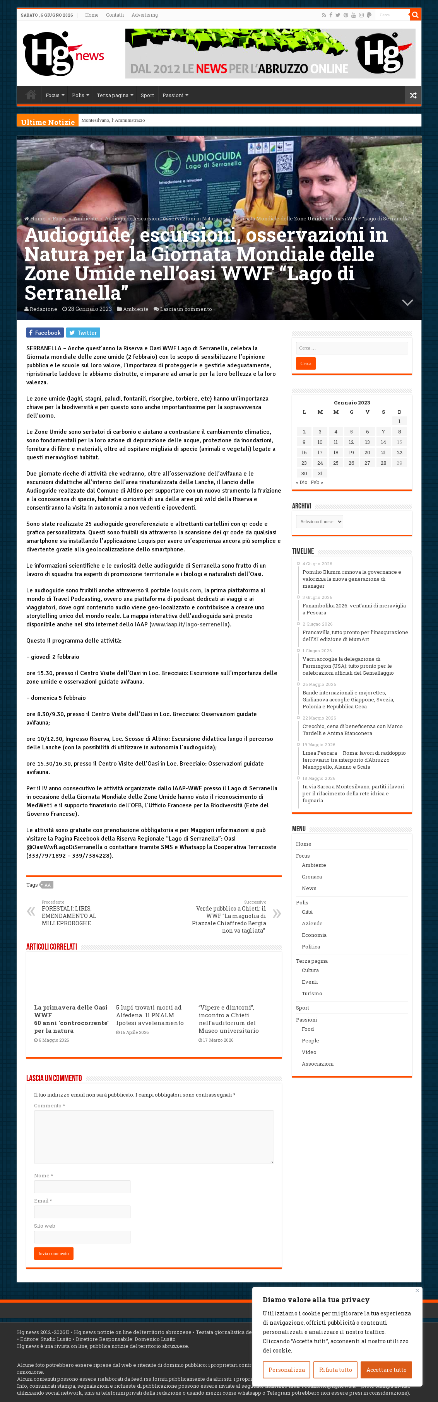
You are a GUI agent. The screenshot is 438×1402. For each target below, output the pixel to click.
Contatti (115, 15)
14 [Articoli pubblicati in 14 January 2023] (383, 441)
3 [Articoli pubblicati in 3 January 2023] (320, 431)
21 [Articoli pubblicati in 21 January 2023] (383, 452)
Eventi (310, 981)
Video (309, 1052)
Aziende (312, 923)
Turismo (312, 993)
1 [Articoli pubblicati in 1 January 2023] (399, 421)
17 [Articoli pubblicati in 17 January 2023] (320, 452)
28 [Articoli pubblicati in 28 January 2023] (384, 462)
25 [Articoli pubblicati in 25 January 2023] (336, 462)
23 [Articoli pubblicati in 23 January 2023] (304, 462)
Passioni (173, 95)
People (310, 1040)
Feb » (317, 482)
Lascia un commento (192, 308)
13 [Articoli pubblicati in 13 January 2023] (367, 441)
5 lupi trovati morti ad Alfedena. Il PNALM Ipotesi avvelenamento (150, 1015)
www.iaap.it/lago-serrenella (189, 624)
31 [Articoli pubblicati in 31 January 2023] (320, 473)
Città (307, 911)
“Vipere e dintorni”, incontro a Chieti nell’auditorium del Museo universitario (228, 1018)
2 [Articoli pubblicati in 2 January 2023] (304, 431)
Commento (49, 1105)
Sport (147, 95)
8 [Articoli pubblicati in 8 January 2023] (399, 431)
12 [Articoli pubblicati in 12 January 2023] (351, 441)
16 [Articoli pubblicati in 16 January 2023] (304, 452)
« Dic (301, 482)
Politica (311, 946)
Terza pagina (112, 95)
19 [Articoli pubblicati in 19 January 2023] (351, 452)
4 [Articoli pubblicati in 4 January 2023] (335, 431)
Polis (78, 95)
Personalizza (287, 1369)
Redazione (44, 308)
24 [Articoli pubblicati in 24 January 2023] (320, 462)
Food (308, 1028)
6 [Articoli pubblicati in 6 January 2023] (367, 431)
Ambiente (86, 218)
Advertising (145, 15)
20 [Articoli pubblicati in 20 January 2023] (367, 452)
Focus (53, 95)
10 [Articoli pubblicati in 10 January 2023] (320, 441)
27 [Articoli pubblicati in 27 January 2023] (367, 462)
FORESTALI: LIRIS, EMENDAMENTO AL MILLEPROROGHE (81, 913)
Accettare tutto (386, 1369)
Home (91, 15)
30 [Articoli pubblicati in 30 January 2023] (304, 473)
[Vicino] (417, 1290)
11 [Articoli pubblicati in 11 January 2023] (336, 441)
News (309, 888)
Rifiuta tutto (335, 1369)
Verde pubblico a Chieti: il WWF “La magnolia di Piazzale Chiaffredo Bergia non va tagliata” (226, 916)
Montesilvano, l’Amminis (107, 120)
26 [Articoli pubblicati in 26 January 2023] (351, 462)
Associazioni (318, 1063)
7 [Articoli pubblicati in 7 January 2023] (383, 431)
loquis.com (186, 590)
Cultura (310, 970)
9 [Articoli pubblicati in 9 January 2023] (304, 441)
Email (43, 1200)
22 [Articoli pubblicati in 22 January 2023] (399, 452)
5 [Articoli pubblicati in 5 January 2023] (351, 431)
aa (47, 885)
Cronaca (312, 876)
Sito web (44, 1225)
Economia (314, 934)
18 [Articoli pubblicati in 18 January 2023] (336, 452)
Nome (43, 1175)
